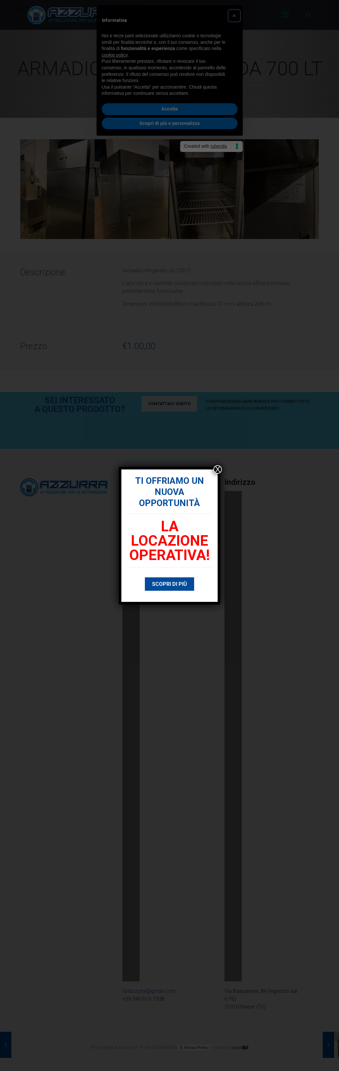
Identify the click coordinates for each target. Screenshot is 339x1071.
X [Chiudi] (217, 469)
